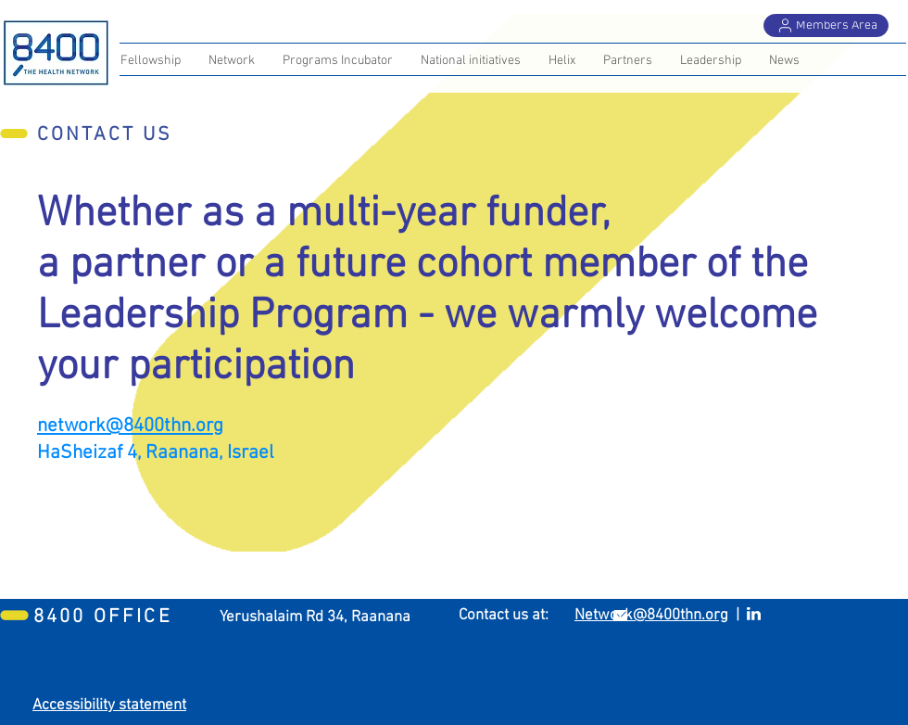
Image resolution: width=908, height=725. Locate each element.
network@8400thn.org (130, 426)
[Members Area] (826, 25)
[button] (627, 61)
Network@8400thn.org (651, 615)
